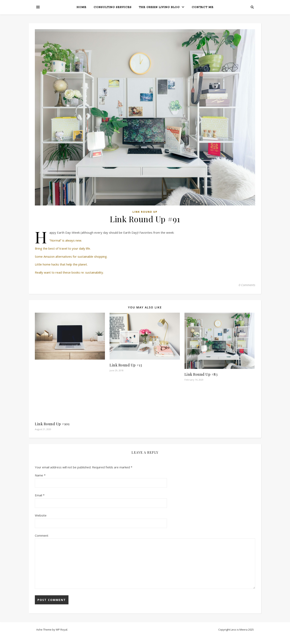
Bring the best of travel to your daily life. (63, 248)
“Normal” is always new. (65, 240)
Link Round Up (145, 212)
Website (41, 515)
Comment (41, 535)
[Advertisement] (70, 390)
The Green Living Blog (159, 7)
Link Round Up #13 (126, 365)
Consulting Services (113, 7)
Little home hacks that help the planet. (61, 264)
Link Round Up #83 (201, 374)
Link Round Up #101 (52, 423)
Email (40, 495)
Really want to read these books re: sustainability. (69, 272)
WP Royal (61, 629)
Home (81, 7)
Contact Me (202, 7)
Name (40, 475)
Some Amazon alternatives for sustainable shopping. (71, 256)
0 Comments (247, 285)
